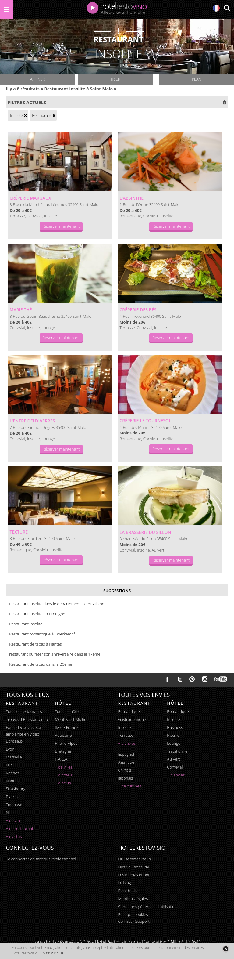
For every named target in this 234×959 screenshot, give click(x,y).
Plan (196, 79)
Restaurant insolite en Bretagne (37, 614)
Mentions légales (133, 898)
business (175, 727)
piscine (173, 735)
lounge (173, 743)
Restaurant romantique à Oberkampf (42, 634)
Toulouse (14, 804)
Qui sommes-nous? (135, 859)
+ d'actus (14, 836)
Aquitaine (63, 735)
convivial (175, 767)
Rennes (12, 773)
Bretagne (63, 751)
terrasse (125, 735)
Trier (115, 79)
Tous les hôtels (68, 711)
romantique (129, 711)
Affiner (37, 79)
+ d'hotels (63, 775)
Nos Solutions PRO (134, 867)
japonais (125, 778)
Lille (9, 765)
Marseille (14, 757)
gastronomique (132, 719)
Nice (10, 812)
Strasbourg (15, 788)
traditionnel (177, 751)
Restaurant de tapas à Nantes (35, 644)
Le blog (124, 882)
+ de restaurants (20, 828)
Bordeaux (14, 741)
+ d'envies (127, 743)
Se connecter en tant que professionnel (41, 859)
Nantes (12, 780)
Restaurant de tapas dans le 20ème (40, 664)
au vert (173, 759)
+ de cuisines (129, 786)
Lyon (10, 749)
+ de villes (14, 820)
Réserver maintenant (61, 226)
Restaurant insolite (25, 624)
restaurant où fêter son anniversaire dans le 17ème (55, 654)
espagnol (126, 754)
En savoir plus (52, 953)
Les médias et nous (135, 875)
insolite (124, 727)
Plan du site (128, 890)
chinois (124, 770)
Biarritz (12, 796)
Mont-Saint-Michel (71, 719)
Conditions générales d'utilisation (147, 906)
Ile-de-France (66, 727)
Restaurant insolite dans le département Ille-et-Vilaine (56, 603)
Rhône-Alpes (66, 743)
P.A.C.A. (61, 759)
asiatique (126, 762)
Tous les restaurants (24, 711)
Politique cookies (133, 914)
